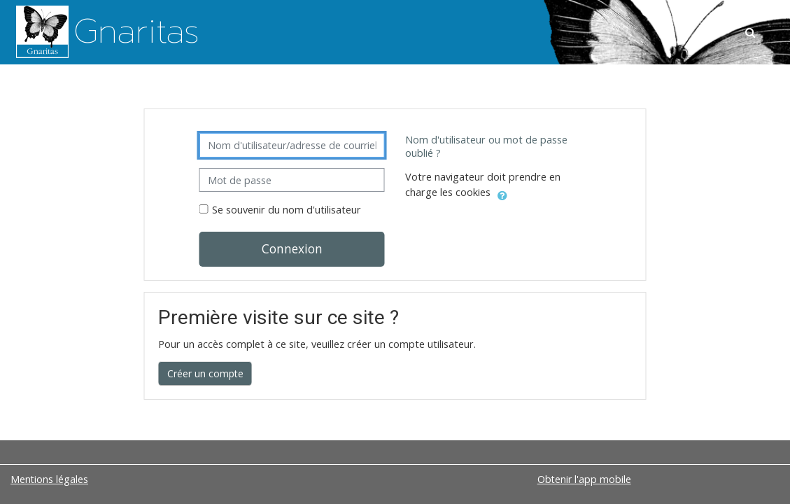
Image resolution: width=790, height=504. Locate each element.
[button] (752, 32)
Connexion (292, 248)
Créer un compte (205, 373)
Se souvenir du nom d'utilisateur (286, 209)
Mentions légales (49, 479)
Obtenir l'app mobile (584, 479)
